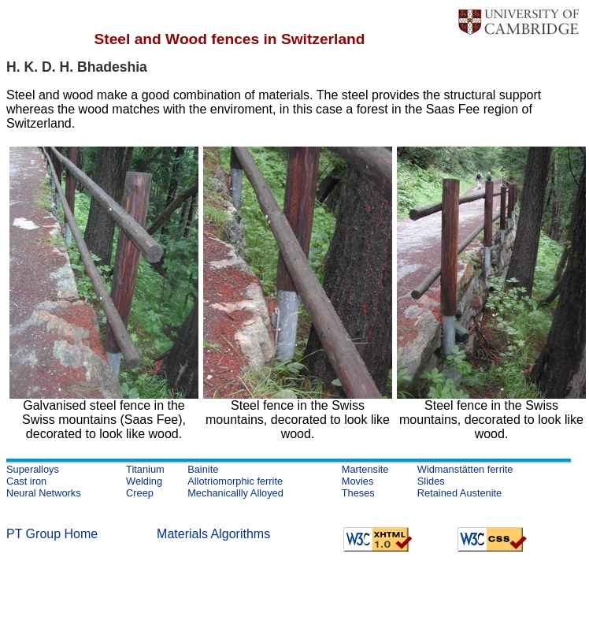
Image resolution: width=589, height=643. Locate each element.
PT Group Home (52, 534)
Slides (431, 481)
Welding (144, 481)
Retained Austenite (459, 493)
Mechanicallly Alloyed (235, 493)
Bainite (202, 469)
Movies (358, 481)
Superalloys (32, 469)
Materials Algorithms (213, 534)
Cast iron (26, 481)
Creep (140, 493)
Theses (358, 493)
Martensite (365, 469)
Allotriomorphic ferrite (235, 481)
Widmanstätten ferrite (465, 469)
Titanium (145, 469)
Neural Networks (43, 493)
